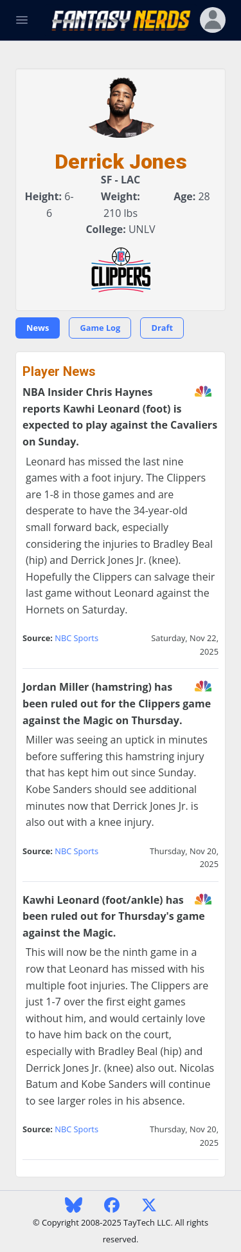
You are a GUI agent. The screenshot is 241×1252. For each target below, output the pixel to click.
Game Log (100, 327)
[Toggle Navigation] (21, 20)
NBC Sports (76, 638)
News (37, 327)
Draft (162, 327)
